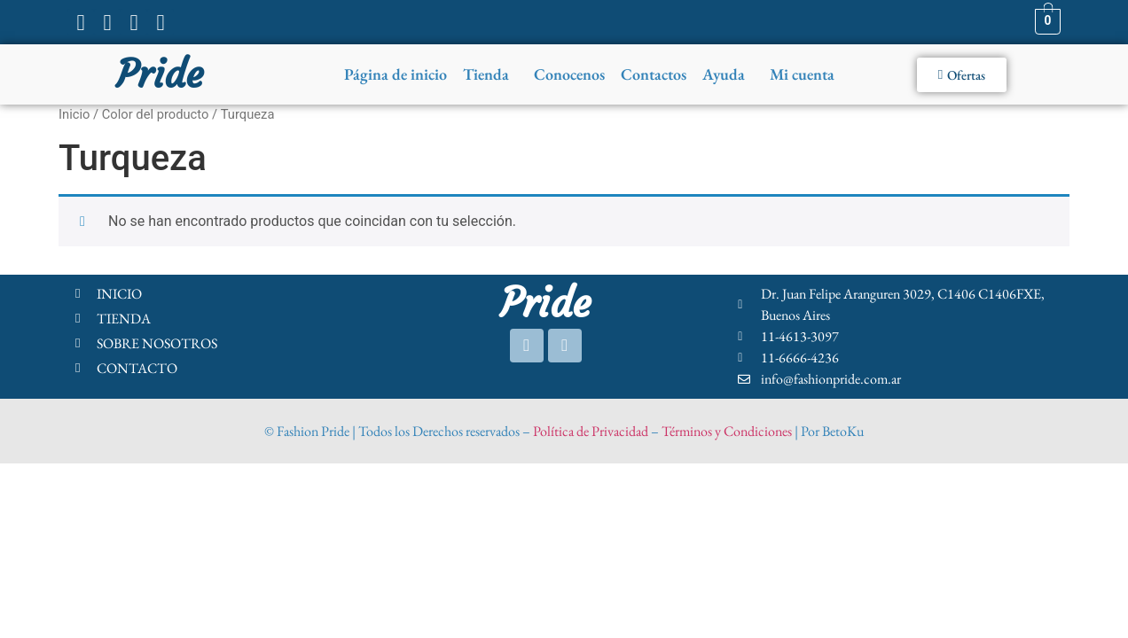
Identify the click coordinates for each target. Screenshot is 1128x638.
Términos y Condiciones (727, 431)
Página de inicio (395, 74)
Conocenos (569, 74)
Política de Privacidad (590, 431)
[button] (490, 74)
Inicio (74, 114)
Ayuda (723, 74)
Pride (159, 74)
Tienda (486, 74)
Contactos (653, 74)
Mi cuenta (802, 74)
